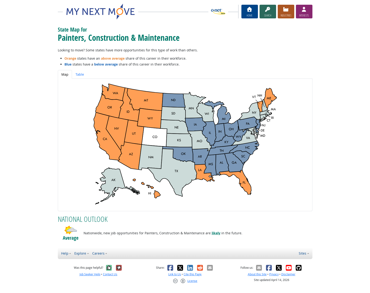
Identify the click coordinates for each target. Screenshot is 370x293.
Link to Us (174, 274)
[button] (71, 230)
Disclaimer (288, 274)
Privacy (274, 274)
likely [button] (216, 233)
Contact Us (110, 274)
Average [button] (71, 238)
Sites (302, 253)
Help (64, 253)
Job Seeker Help (90, 274)
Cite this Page (193, 274)
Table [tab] (80, 74)
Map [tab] (64, 74)
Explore (80, 253)
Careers (98, 253)
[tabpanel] (185, 145)
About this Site (257, 274)
